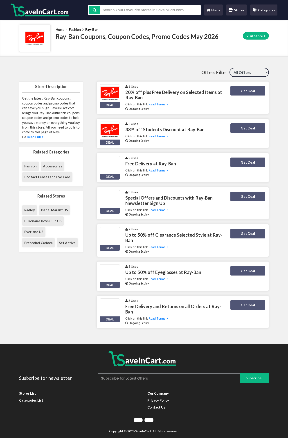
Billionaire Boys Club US (42, 221)
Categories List (31, 400)
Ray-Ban (91, 29)
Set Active (67, 243)
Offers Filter (214, 72)
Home (213, 11)
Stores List (27, 393)
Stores (236, 10)
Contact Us (156, 407)
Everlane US (33, 232)
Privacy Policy (158, 400)
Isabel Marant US (54, 210)
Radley (29, 210)
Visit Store (255, 36)
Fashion (75, 29)
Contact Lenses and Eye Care (47, 177)
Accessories (52, 166)
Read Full (34, 137)
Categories (264, 10)
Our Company (158, 393)
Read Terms (158, 104)
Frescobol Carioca (38, 243)
